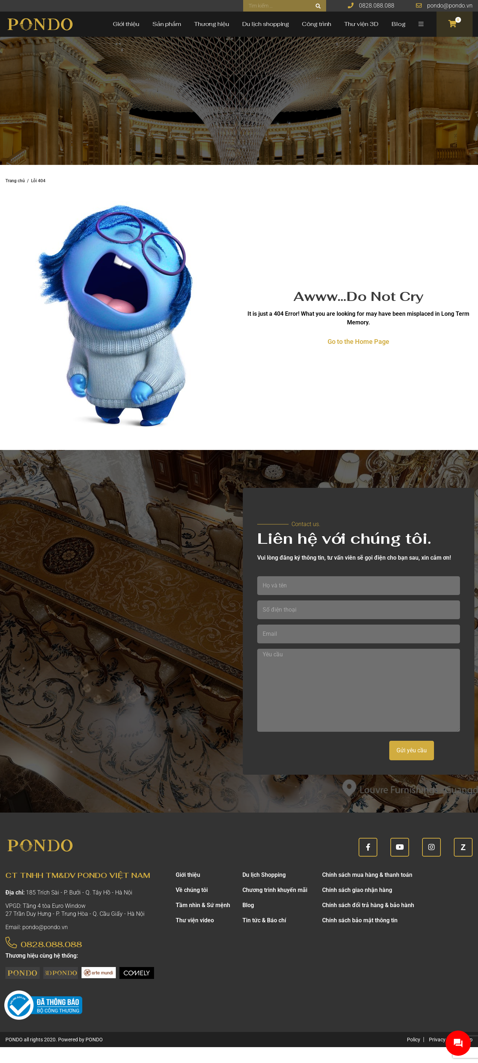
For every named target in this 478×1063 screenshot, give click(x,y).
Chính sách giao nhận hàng (357, 890)
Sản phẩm (166, 24)
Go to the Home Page (358, 341)
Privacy (437, 1039)
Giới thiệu (126, 24)
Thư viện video (195, 920)
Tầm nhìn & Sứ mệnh (203, 905)
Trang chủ (15, 180)
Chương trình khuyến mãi (274, 890)
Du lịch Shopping (264, 874)
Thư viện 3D (361, 24)
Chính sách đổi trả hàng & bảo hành (368, 905)
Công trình (316, 24)
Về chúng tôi (192, 890)
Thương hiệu (211, 24)
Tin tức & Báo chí (264, 920)
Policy (413, 1039)
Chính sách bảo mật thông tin (360, 920)
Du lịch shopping (265, 24)
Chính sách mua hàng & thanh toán (367, 874)
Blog (398, 24)
